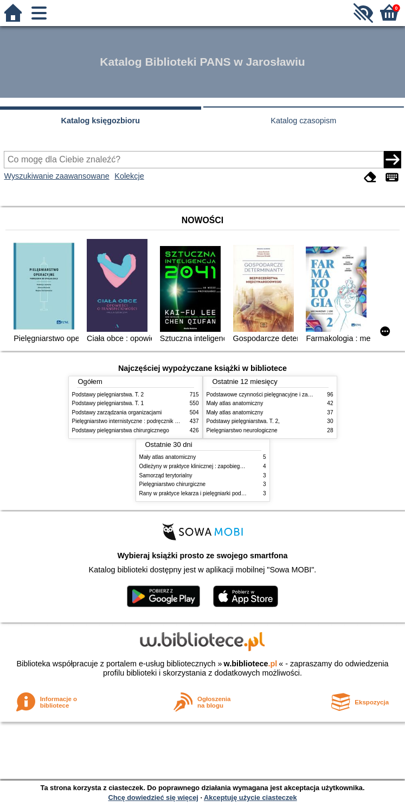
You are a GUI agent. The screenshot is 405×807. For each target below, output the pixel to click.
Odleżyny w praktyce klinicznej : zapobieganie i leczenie (207, 466)
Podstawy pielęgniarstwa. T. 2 (108, 395)
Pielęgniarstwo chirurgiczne (172, 484)
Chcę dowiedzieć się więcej (153, 797)
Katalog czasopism (303, 120)
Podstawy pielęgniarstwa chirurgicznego (120, 430)
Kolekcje (129, 176)
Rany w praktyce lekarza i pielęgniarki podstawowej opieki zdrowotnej (223, 493)
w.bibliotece (251, 663)
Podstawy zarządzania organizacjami (117, 412)
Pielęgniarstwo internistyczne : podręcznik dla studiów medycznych (153, 421)
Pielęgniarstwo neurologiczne (242, 430)
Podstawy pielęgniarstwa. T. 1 (108, 403)
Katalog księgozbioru (100, 120)
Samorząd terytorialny (165, 475)
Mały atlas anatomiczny (235, 403)
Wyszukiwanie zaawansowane (56, 176)
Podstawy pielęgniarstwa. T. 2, (243, 421)
